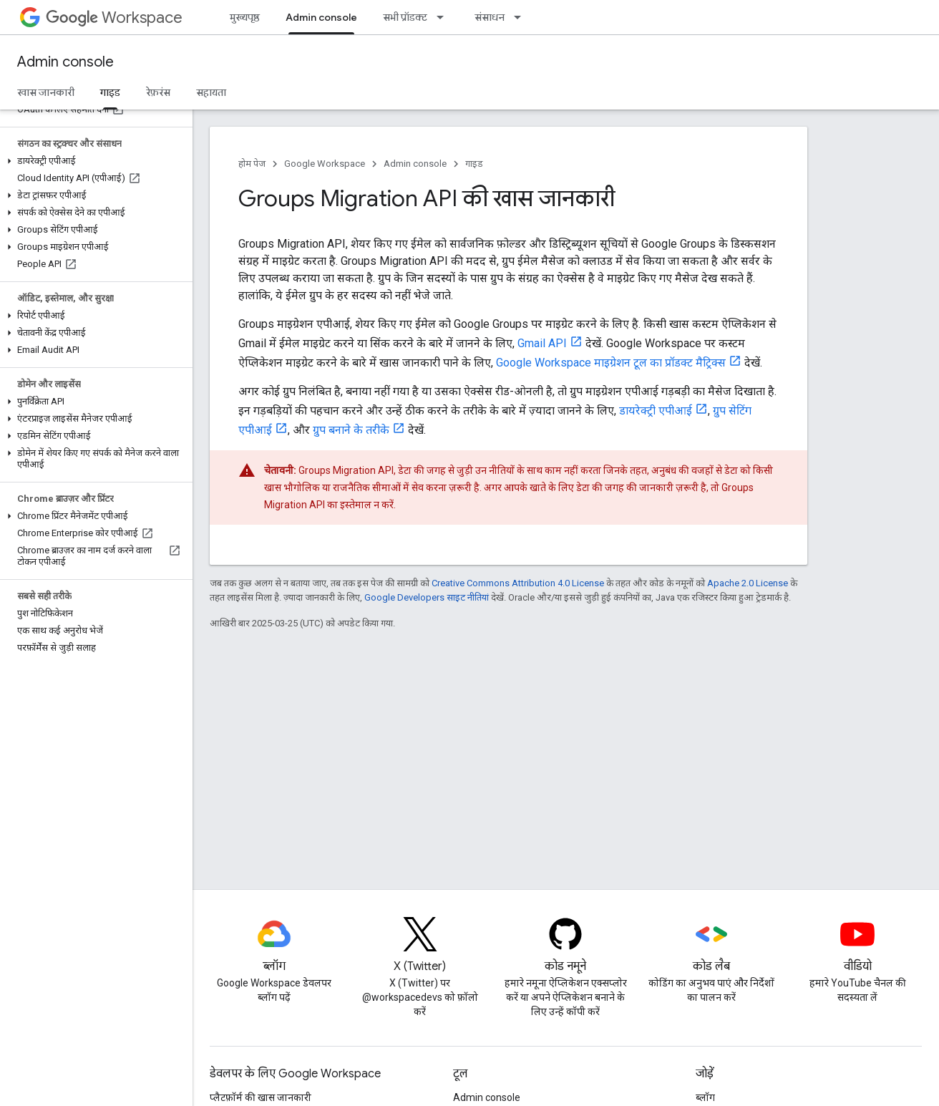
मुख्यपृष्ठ (245, 17)
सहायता (211, 92)
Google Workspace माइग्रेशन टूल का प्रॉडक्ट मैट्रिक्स (611, 362)
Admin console (65, 62)
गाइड (474, 163)
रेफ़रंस (158, 92)
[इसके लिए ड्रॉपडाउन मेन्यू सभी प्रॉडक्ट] (444, 17)
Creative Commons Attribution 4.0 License (518, 583)
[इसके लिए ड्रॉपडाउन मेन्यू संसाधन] (522, 17)
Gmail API (542, 343)
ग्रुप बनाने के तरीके (351, 430)
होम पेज (252, 163)
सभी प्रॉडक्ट (405, 17)
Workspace (114, 17)
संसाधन (490, 17)
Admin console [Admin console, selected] (321, 17)
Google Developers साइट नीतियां (426, 597)
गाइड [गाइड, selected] (110, 92)
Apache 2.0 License (747, 583)
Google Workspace (324, 163)
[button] (93, 161)
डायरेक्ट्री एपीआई (655, 410)
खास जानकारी (45, 92)
